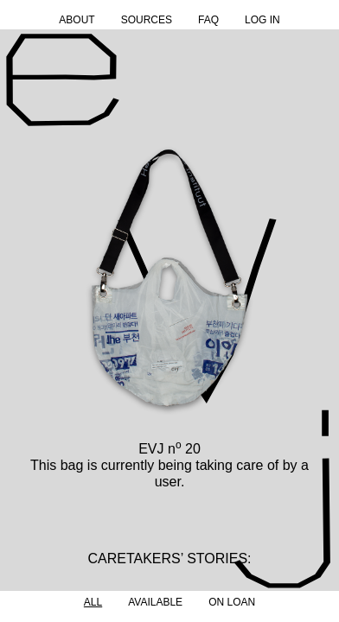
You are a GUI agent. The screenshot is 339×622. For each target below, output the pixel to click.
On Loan (231, 602)
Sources (146, 20)
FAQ (208, 20)
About (76, 20)
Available (155, 602)
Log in (262, 20)
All (93, 602)
